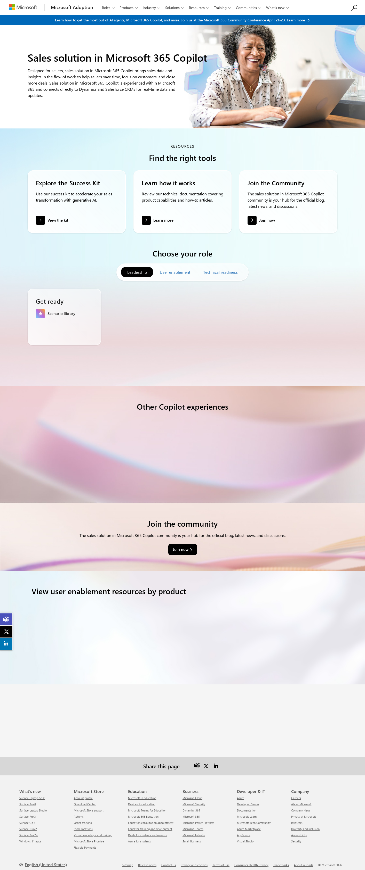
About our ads (303, 861)
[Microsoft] (23, 7)
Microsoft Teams (192, 825)
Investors (297, 819)
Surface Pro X (27, 812)
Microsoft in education (142, 794)
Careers (296, 794)
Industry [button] (152, 7)
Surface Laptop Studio (33, 806)
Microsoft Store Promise (89, 837)
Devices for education (141, 800)
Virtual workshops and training (93, 831)
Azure (240, 794)
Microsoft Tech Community (254, 819)
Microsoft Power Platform (198, 819)
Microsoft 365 (191, 812)
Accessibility (299, 831)
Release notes (147, 861)
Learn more (163, 224)
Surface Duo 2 (28, 825)
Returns (79, 812)
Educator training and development (150, 825)
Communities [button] (249, 7)
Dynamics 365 (191, 806)
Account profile (83, 794)
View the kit (57, 220)
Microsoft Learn (247, 812)
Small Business (191, 837)
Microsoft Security (193, 800)
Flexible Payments (85, 843)
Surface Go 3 (27, 819)
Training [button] (223, 7)
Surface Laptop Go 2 (32, 794)
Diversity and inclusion (305, 825)
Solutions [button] (175, 7)
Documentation (246, 806)
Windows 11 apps (30, 837)
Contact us (168, 861)
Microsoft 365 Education (143, 812)
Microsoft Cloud (192, 794)
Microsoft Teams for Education (147, 806)
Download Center (85, 800)
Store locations (83, 825)
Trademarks (281, 861)
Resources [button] (199, 7)
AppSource (243, 831)
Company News (301, 806)
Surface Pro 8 (27, 800)
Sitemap (127, 861)
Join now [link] (180, 545)
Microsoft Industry (193, 831)
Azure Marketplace (249, 825)
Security (296, 837)
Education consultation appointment (150, 819)
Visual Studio (245, 837)
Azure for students (139, 837)
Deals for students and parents (147, 831)
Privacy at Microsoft (303, 812)
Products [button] (129, 7)
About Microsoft (301, 800)
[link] (6, 619)
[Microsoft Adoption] (72, 7)
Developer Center (248, 800)
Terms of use (220, 861)
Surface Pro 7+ (28, 831)
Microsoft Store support (89, 806)
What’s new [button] (278, 7)
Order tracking (83, 819)
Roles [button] (109, 7)
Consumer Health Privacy (251, 861)
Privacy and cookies (194, 861)
